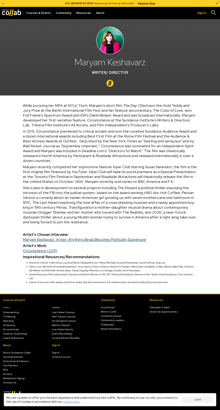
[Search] (213, 13)
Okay (198, 399)
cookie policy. (72, 402)
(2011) (40, 250)
